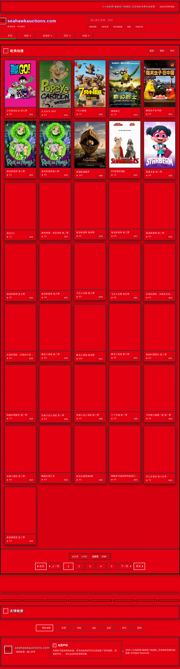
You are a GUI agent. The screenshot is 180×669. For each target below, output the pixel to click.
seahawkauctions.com (32, 648)
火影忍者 (104, 27)
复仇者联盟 (117, 27)
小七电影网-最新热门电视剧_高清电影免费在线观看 (128, 6)
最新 (152, 50)
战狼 (129, 27)
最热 (162, 50)
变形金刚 (92, 27)
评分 (172, 50)
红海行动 (139, 27)
